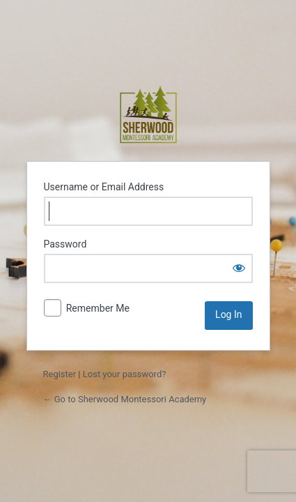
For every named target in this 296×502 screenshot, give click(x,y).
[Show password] (239, 268)
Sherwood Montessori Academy (148, 114)
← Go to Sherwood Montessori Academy (125, 399)
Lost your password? (124, 374)
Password (65, 244)
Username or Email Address (104, 186)
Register (60, 374)
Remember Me (98, 308)
